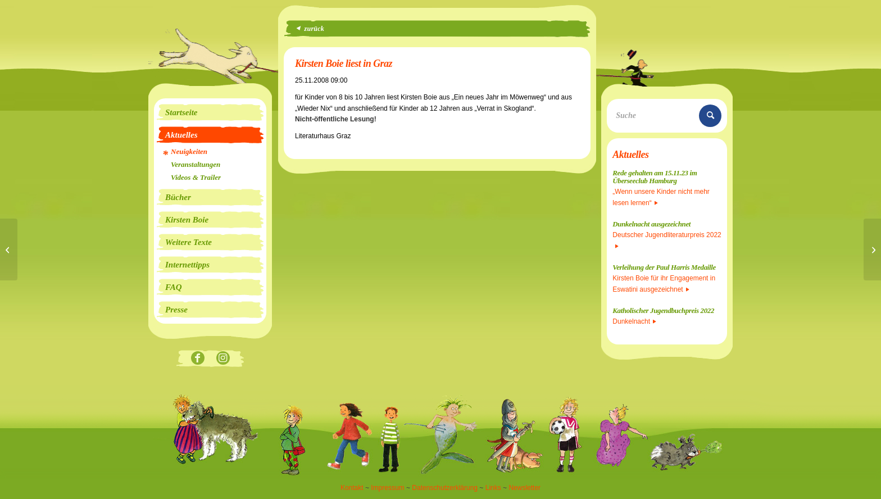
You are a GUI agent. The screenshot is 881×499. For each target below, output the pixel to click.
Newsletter (524, 488)
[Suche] (666, 116)
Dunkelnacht (634, 321)
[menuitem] (210, 112)
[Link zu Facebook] (197, 359)
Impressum (387, 488)
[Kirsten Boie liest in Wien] (872, 249)
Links (493, 488)
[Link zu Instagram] (222, 359)
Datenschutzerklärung (445, 488)
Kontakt (352, 488)
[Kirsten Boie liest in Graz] (8, 249)
